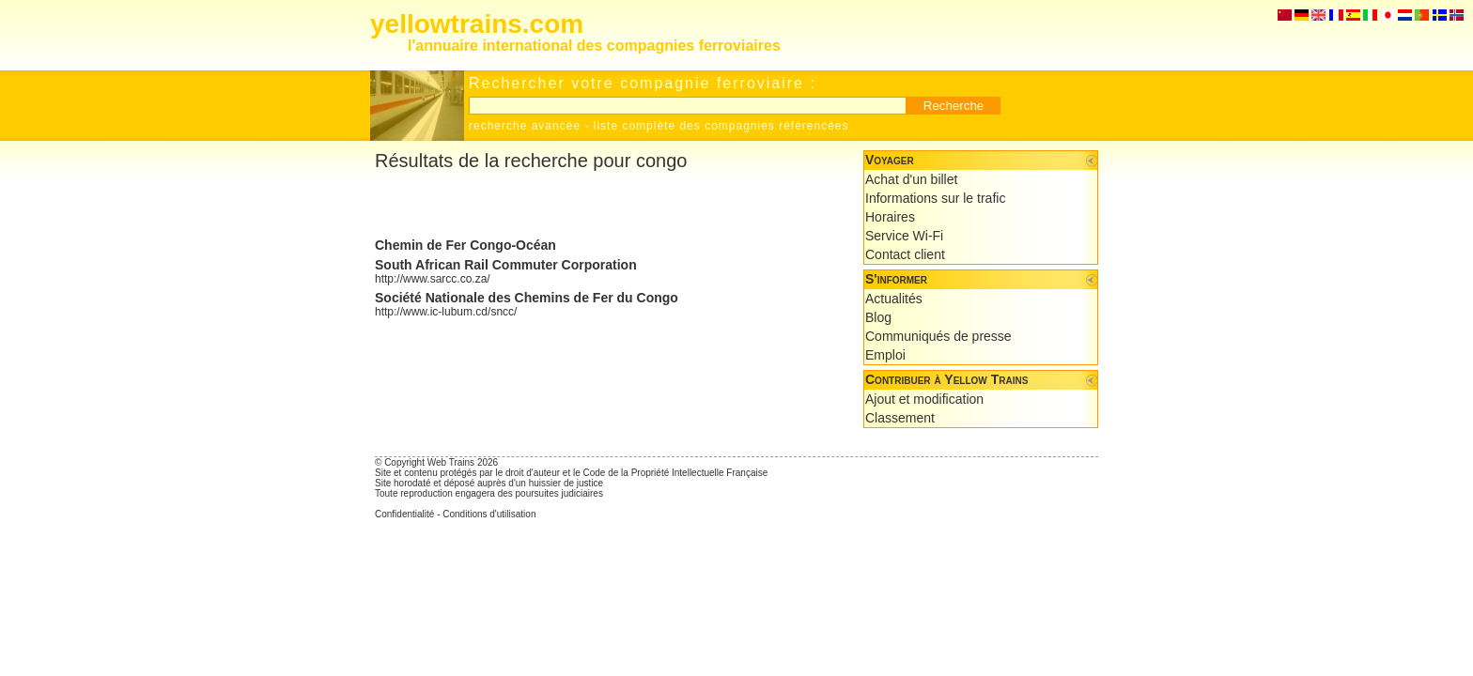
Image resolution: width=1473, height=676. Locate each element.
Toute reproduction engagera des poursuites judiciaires (489, 493)
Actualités (894, 298)
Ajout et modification (924, 399)
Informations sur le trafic (935, 198)
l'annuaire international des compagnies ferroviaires (594, 46)
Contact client (905, 254)
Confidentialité (404, 514)
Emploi (885, 354)
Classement (900, 417)
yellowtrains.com (476, 23)
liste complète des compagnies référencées (721, 125)
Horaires (890, 216)
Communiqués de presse (938, 336)
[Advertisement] (594, 205)
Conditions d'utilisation (488, 514)
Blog (878, 317)
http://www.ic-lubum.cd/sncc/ (446, 311)
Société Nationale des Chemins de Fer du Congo (526, 297)
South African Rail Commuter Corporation (506, 264)
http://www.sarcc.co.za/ (432, 278)
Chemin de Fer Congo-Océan (465, 245)
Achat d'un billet (911, 179)
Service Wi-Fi (904, 235)
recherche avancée (525, 125)
